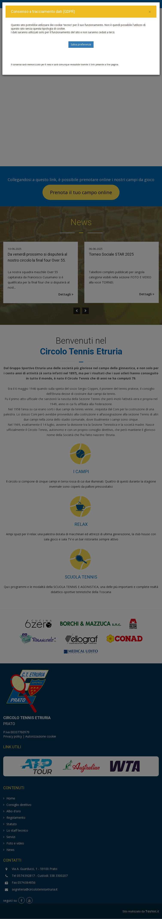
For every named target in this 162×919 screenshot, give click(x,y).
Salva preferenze (81, 44)
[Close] (149, 12)
